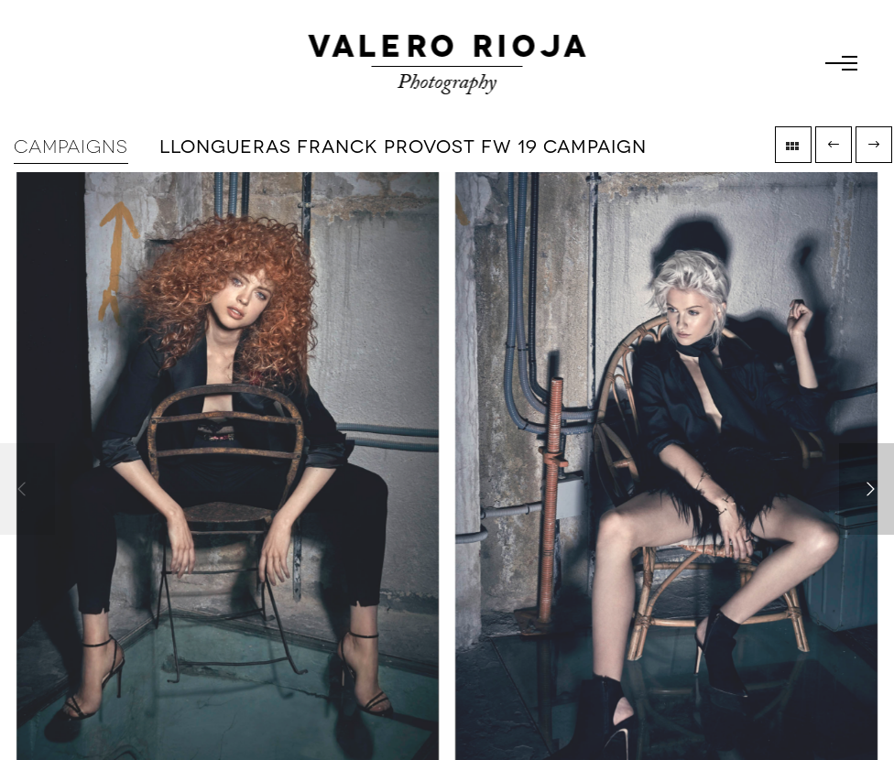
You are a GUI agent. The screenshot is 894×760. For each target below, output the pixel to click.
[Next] (866, 489)
